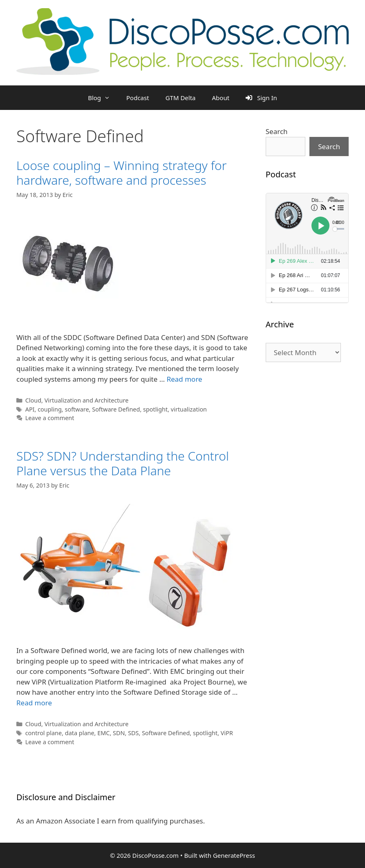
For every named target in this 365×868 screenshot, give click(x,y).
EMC (103, 733)
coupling (50, 409)
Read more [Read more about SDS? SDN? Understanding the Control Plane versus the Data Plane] (34, 702)
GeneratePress (234, 855)
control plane (43, 733)
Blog (103, 97)
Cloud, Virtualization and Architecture (77, 400)
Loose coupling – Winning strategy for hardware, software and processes (121, 172)
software (77, 409)
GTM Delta (181, 98)
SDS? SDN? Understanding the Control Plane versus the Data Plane (122, 463)
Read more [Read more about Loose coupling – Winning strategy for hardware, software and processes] (184, 379)
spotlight (155, 409)
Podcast (137, 98)
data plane (79, 733)
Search (277, 131)
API (30, 409)
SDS (133, 733)
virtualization (189, 409)
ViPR (227, 733)
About (221, 98)
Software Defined (116, 409)
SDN (119, 733)
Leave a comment (49, 418)
